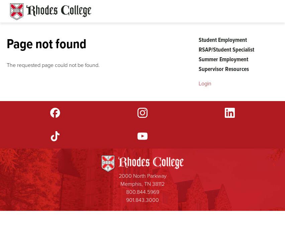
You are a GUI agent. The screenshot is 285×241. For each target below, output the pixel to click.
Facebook (55, 113)
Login (205, 83)
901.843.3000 (142, 200)
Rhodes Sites (50, 11)
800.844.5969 (142, 192)
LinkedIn (230, 113)
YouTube (142, 136)
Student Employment (223, 39)
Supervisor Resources (224, 69)
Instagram (142, 113)
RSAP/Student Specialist (226, 49)
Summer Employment (223, 59)
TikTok (55, 136)
